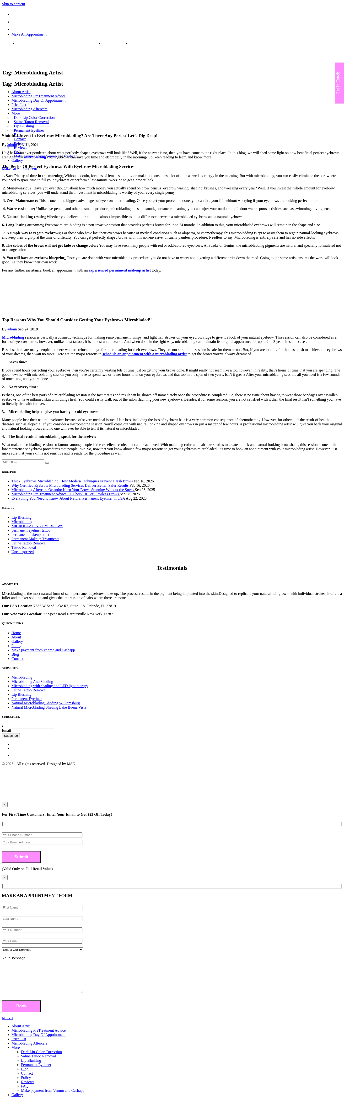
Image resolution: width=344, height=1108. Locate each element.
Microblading (13, 337)
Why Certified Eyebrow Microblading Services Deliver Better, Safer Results (70, 485)
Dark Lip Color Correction (41, 1059)
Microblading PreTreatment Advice (38, 1037)
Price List (18, 1046)
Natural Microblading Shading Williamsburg (45, 703)
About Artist (21, 1033)
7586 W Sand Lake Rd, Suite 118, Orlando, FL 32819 (58, 43)
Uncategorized (22, 552)
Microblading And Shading (32, 681)
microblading (35, 157)
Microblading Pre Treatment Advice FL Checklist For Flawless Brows (65, 494)
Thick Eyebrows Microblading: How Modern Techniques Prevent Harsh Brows (72, 481)
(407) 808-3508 (114, 43)
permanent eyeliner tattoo (30, 530)
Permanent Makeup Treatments (35, 539)
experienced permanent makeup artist (120, 270)
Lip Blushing (21, 517)
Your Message (47, 978)
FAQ (24, 1093)
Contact (17, 659)
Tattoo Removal (23, 547)
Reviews (27, 1089)
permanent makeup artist (30, 535)
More (15, 1055)
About (16, 637)
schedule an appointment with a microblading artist (144, 354)
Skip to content (13, 4)
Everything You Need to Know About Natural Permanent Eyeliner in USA (68, 498)
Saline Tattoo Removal (28, 543)
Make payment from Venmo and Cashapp (43, 650)
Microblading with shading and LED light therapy (49, 686)
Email (6, 730)
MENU (7, 1025)
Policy (16, 646)
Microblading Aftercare (29, 1050)
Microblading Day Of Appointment (38, 1042)
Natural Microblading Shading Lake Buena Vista (48, 707)
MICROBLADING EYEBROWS (37, 526)
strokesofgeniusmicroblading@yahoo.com (162, 43)
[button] (47, 463)
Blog (15, 654)
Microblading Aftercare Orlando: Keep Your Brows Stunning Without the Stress (73, 490)
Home (16, 633)
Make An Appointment (29, 34)
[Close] (5, 877)
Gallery (17, 160)
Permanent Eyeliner (29, 130)
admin (12, 145)
